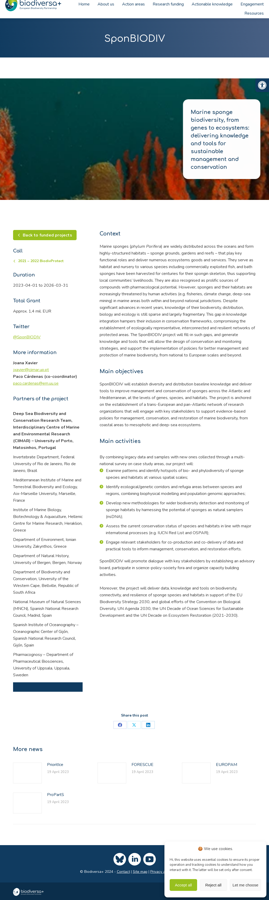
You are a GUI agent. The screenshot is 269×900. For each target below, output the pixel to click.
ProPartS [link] (55, 795)
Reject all (213, 885)
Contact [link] (123, 871)
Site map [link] (140, 871)
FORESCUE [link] (142, 765)
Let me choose (245, 885)
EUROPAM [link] (226, 765)
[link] (262, 85)
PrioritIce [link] (55, 765)
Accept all (183, 885)
